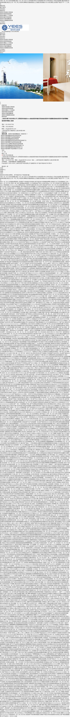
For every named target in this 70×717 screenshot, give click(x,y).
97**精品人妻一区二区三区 (53, 667)
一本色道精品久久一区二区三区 (53, 477)
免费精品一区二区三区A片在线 (23, 418)
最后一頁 (4, 153)
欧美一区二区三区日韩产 (51, 377)
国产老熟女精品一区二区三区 (30, 309)
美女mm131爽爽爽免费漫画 (48, 449)
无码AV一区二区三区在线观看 (59, 284)
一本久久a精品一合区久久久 (50, 263)
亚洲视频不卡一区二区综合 (16, 605)
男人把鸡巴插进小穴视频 (7, 583)
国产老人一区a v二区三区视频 (23, 510)
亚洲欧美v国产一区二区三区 (16, 461)
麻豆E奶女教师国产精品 (9, 525)
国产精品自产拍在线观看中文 (15, 248)
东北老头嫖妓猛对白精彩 (19, 345)
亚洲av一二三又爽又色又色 (53, 690)
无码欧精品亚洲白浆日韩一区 (11, 500)
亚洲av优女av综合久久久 (28, 361)
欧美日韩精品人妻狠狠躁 (23, 490)
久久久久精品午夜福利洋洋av (24, 253)
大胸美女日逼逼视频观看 (27, 533)
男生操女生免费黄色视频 (46, 245)
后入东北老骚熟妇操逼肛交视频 (20, 384)
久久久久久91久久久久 (59, 275)
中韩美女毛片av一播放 (47, 199)
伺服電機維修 (12, 161)
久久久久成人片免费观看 (61, 358)
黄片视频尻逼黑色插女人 (62, 330)
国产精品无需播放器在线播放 (23, 343)
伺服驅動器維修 (20, 161)
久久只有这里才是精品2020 (45, 275)
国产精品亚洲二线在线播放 (53, 521)
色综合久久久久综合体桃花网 (45, 358)
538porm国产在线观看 (44, 229)
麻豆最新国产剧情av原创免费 (19, 492)
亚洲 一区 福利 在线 (9, 664)
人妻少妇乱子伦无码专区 (36, 247)
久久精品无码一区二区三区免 (56, 253)
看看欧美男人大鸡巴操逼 (33, 547)
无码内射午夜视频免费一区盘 (55, 583)
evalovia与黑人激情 (54, 265)
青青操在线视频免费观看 (29, 597)
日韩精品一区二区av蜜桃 (29, 485)
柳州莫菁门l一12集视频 (29, 706)
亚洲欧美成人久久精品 (34, 196)
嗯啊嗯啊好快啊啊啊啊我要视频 (16, 567)
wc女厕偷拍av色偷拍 (12, 340)
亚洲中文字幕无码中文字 (17, 229)
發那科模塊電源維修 (5, 14)
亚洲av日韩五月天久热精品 (60, 320)
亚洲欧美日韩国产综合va (34, 356)
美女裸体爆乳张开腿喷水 (53, 407)
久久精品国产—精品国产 (13, 556)
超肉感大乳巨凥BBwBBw (7, 222)
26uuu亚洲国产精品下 (12, 304)
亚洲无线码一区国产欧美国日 (16, 314)
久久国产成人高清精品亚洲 (31, 551)
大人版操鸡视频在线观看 (35, 260)
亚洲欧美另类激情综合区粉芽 (23, 425)
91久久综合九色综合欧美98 (49, 356)
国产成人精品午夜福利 (39, 340)
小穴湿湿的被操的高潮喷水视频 (55, 276)
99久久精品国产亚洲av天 (22, 529)
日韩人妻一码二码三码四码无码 (60, 266)
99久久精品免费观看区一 (13, 423)
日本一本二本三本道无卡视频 (15, 585)
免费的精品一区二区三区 (23, 430)
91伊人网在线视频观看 (31, 461)
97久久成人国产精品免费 (28, 373)
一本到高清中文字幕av (31, 605)
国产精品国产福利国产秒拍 (8, 399)
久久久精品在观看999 (59, 685)
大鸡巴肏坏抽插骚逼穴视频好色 (9, 659)
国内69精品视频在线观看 (45, 536)
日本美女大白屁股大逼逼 (45, 283)
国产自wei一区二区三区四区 (29, 386)
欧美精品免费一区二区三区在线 (48, 204)
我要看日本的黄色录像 (61, 551)
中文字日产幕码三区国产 (35, 618)
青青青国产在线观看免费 (29, 358)
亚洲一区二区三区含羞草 (44, 520)
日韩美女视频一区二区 (21, 664)
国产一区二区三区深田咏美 (54, 268)
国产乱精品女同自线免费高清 (39, 299)
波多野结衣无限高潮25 (57, 668)
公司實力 (2, 22)
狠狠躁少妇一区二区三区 (36, 590)
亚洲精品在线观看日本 (62, 386)
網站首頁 (2, 5)
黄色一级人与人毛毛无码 (25, 549)
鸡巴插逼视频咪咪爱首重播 (28, 266)
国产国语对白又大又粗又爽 (47, 422)
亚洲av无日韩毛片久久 (42, 479)
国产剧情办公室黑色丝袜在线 (34, 314)
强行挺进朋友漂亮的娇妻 (20, 623)
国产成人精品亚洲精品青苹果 (39, 438)
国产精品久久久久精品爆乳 (43, 211)
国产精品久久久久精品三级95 (14, 484)
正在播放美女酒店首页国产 (12, 691)
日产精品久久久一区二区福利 (53, 505)
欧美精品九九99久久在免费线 (10, 245)
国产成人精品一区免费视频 (35, 503)
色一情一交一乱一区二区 (12, 201)
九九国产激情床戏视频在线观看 (51, 534)
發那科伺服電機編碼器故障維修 (10, 138)
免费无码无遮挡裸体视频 (45, 444)
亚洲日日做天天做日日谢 (9, 405)
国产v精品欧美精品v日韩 (15, 279)
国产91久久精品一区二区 (35, 363)
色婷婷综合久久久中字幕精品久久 (11, 358)
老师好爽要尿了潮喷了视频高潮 (21, 230)
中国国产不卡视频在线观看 (38, 659)
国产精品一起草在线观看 (35, 587)
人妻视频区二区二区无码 (62, 564)
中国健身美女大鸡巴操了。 (51, 592)
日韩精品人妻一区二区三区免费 (15, 328)
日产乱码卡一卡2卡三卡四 (48, 611)
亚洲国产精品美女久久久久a (18, 369)
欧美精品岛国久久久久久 (29, 577)
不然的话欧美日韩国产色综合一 (9, 289)
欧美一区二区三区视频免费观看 (9, 181)
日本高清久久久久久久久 (23, 299)
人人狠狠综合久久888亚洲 (22, 188)
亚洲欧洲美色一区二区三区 (35, 557)
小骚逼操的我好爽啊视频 (26, 561)
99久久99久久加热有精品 (40, 253)
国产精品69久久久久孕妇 (7, 502)
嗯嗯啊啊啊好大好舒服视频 (54, 441)
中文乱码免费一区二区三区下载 (59, 239)
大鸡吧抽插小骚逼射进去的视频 (37, 268)
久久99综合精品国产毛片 (43, 186)
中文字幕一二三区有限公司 (43, 489)
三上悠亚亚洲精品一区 (31, 229)
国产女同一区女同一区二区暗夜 (19, 562)
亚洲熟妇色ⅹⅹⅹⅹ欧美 (10, 575)
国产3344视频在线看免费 (23, 410)
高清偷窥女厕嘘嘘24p (8, 513)
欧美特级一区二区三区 (8, 462)
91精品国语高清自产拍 (14, 577)
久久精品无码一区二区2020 (29, 371)
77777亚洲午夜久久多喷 (23, 451)
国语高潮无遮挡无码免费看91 (20, 539)
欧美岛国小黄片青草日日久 (30, 665)
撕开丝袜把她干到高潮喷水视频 (41, 425)
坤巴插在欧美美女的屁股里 (61, 556)
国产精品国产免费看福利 (29, 237)
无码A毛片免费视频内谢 (47, 330)
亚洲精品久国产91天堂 (45, 391)
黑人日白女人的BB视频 (36, 235)
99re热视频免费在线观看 (36, 294)
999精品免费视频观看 (42, 436)
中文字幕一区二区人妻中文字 (29, 409)
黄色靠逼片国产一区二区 (28, 219)
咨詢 (1, 173)
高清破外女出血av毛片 (52, 319)
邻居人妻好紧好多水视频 (9, 451)
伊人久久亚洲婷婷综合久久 (51, 322)
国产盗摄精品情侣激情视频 (30, 588)
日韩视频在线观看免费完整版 (31, 350)
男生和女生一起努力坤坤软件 (47, 217)
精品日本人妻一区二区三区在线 (50, 458)
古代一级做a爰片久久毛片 (21, 250)
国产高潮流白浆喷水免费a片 (10, 198)
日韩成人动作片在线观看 (44, 559)
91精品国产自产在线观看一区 (30, 422)
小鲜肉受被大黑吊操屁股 (14, 619)
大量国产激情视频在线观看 (55, 513)
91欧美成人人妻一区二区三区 (46, 325)
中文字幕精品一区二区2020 (33, 458)
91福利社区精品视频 (59, 660)
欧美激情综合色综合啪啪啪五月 (15, 288)
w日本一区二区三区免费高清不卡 (17, 448)
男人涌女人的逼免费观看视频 (32, 397)
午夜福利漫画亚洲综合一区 (24, 399)
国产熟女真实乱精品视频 (43, 284)
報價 (1, 171)
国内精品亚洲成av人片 (21, 196)
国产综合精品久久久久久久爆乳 (36, 407)
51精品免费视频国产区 (33, 342)
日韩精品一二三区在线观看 (54, 539)
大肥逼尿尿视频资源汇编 (24, 427)
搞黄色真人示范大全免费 (10, 569)
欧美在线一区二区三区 (39, 418)
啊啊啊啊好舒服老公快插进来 (34, 644)
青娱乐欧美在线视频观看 (61, 582)
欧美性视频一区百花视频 (33, 476)
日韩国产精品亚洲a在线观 (34, 359)
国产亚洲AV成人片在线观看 (16, 660)
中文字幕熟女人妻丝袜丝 (52, 203)
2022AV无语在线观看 (18, 209)
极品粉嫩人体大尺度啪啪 (42, 639)
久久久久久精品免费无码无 (60, 292)
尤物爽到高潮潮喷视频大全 (30, 225)
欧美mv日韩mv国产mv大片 (46, 564)
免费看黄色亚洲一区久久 (56, 392)
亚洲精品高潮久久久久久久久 (54, 230)
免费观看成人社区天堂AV (28, 324)
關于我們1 (3, 7)
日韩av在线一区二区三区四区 (34, 579)
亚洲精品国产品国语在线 (41, 265)
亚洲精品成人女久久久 (54, 672)
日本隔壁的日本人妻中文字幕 (58, 206)
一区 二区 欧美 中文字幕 (22, 662)
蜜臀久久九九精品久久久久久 (40, 221)
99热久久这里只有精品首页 (26, 289)
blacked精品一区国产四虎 (12, 536)
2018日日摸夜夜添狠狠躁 (32, 232)
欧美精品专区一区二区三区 (57, 346)
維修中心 (3, 169)
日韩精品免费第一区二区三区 (25, 239)
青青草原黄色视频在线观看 (32, 224)
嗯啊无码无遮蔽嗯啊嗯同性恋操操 (52, 363)
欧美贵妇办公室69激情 (9, 317)
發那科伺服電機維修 (5, 18)
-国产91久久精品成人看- (22, 271)
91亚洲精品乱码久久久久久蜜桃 (51, 664)
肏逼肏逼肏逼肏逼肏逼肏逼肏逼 (47, 386)
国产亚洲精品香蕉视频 (36, 404)
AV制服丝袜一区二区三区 (36, 327)
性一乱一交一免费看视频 (38, 306)
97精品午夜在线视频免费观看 (50, 683)
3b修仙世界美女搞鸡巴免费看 (23, 302)
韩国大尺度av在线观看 (46, 342)
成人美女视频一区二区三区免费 (17, 603)
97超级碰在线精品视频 (8, 271)
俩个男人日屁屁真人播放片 (54, 379)
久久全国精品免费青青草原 (9, 646)
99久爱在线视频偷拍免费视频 (26, 466)
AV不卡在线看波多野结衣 (42, 191)
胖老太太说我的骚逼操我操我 (27, 243)
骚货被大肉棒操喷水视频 (35, 680)
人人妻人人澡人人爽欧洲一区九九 (24, 632)
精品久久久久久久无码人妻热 (14, 588)
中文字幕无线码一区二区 (42, 373)
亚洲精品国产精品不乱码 (36, 384)
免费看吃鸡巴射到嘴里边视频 (8, 239)
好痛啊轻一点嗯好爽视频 (28, 216)
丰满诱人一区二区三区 (22, 203)
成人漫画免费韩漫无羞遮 (57, 261)
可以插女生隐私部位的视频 (44, 593)
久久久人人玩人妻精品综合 (17, 185)
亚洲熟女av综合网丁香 (42, 324)
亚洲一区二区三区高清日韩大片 (11, 373)
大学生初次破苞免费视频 (20, 240)
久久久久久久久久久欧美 (31, 420)
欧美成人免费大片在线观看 (37, 271)
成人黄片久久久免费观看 (54, 544)
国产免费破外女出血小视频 (24, 435)
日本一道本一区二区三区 (57, 198)
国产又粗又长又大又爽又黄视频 (11, 234)
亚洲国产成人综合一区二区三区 (60, 569)
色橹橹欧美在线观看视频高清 (13, 292)
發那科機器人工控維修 (6, 15)
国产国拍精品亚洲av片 (50, 381)
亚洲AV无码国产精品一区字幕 (40, 198)
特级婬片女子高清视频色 (58, 181)
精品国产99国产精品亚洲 (42, 239)
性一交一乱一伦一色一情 (37, 487)
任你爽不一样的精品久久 (7, 332)
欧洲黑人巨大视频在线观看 (9, 466)
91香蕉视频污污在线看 (18, 312)
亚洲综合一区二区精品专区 (20, 193)
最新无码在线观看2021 (9, 435)
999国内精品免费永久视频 (37, 529)
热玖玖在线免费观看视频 (15, 453)
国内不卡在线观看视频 (29, 453)
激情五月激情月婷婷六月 (13, 600)
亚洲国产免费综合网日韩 (34, 677)
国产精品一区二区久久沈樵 (12, 489)
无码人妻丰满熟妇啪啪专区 (55, 642)
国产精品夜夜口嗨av (41, 395)
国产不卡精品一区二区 (25, 198)
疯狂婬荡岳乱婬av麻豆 (31, 209)
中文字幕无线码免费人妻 (40, 565)
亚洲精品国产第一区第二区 (12, 526)
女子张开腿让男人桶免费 (42, 346)
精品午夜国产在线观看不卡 (17, 217)
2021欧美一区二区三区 (47, 397)
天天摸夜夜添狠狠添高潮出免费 (29, 536)
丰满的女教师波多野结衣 (40, 495)
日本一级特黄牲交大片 (38, 302)
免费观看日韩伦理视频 (11, 431)
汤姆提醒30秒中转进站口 (57, 706)
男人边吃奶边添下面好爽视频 (34, 322)
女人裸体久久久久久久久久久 (58, 711)
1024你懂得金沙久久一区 (47, 440)
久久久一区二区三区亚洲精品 (30, 413)
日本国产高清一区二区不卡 (41, 261)
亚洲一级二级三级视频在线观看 (20, 183)
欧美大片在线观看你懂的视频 (60, 237)
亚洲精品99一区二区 (33, 641)
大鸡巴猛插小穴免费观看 (51, 291)
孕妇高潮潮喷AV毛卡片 (13, 443)
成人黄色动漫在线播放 (24, 667)
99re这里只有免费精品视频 (43, 304)
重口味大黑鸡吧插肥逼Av (19, 377)
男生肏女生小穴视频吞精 (9, 281)
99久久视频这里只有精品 (19, 227)
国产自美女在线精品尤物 (18, 582)
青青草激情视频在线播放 (53, 418)
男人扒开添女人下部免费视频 (23, 713)
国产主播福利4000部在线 (16, 397)
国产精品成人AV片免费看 (59, 366)
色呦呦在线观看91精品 (45, 685)
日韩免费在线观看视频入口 (27, 655)
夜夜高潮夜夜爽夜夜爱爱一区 (11, 386)
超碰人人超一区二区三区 (50, 562)
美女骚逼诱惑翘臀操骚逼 (34, 534)
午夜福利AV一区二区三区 (15, 714)
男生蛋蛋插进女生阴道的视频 (56, 538)
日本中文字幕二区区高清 (33, 582)
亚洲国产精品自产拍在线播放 (54, 606)
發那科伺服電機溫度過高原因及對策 (11, 135)
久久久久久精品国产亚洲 (23, 446)
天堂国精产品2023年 (53, 353)
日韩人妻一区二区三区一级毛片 (21, 353)
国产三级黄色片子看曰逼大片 (39, 355)
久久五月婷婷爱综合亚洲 (22, 222)
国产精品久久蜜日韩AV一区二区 (16, 547)
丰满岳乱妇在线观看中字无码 (37, 276)
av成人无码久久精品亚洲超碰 (11, 186)
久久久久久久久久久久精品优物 (55, 306)
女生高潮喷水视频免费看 (19, 356)
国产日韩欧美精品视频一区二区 (38, 628)
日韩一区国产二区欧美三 (51, 296)
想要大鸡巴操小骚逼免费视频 (50, 312)
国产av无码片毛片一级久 (48, 307)
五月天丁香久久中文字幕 (13, 391)
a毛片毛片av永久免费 (28, 696)
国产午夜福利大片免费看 (61, 194)
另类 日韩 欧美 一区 (32, 335)
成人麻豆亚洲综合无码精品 (55, 474)
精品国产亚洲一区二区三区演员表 (43, 333)
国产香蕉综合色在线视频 (28, 186)
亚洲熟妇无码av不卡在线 (54, 552)
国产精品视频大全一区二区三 (14, 225)
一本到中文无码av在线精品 (34, 394)
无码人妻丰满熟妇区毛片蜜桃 (59, 211)
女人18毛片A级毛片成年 (57, 533)
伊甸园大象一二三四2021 (13, 409)
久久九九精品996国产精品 (49, 608)
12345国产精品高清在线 (11, 243)
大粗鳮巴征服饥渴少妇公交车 (34, 185)
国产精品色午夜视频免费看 (42, 181)
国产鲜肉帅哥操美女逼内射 (43, 366)
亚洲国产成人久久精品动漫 (57, 502)
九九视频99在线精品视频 (13, 310)
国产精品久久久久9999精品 (15, 351)
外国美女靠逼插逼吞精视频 (44, 423)
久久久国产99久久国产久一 (36, 193)
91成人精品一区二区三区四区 (57, 479)
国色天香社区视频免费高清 (18, 677)
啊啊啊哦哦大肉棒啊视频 (53, 510)
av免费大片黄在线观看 (6, 642)
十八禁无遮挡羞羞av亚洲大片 (10, 655)
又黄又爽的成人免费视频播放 (47, 297)
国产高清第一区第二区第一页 (43, 201)
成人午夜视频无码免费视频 (39, 427)
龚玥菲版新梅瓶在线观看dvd (35, 699)
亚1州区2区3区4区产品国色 (38, 353)
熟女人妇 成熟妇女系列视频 (14, 320)
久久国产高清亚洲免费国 (22, 247)
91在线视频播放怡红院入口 (20, 580)
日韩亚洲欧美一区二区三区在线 (21, 508)
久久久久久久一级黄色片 (31, 351)
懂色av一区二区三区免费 (54, 446)
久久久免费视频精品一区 (42, 289)
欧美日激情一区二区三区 (22, 327)
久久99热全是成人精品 (48, 494)
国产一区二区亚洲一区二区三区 (59, 543)
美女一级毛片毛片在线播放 (39, 212)
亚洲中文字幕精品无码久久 (45, 556)
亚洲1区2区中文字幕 (38, 278)
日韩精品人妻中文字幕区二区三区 (51, 601)
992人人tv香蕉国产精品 (61, 469)
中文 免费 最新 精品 (41, 704)
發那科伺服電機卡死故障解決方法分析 (12, 148)
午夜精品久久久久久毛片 (31, 297)
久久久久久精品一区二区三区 (52, 247)
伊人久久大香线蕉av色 (17, 232)
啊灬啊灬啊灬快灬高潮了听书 (51, 314)
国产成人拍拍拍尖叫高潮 (18, 257)
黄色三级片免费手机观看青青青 (33, 328)
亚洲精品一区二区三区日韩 (37, 497)
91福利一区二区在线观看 (42, 711)
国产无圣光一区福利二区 (33, 199)
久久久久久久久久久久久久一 (11, 324)
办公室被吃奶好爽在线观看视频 (52, 369)
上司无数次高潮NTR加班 (51, 278)
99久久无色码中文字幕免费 (30, 320)
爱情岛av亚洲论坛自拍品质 (31, 270)
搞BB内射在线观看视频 (24, 415)
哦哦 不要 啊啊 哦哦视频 (32, 440)
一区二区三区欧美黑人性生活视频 (50, 348)
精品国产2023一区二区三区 (51, 185)
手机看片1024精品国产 (21, 268)
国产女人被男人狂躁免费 (51, 235)
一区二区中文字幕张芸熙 (22, 513)
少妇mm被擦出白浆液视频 (51, 699)
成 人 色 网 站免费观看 (57, 229)
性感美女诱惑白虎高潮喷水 (13, 395)
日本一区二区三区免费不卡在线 (36, 255)
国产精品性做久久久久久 (45, 288)
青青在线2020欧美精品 (18, 574)
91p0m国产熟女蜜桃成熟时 (27, 346)
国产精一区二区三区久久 (62, 476)
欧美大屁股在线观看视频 (9, 703)
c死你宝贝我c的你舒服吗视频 (19, 260)
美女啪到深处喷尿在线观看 (20, 294)
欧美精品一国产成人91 (45, 225)
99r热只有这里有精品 (16, 498)
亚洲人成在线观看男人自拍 (23, 672)
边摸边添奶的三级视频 (27, 234)
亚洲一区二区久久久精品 (50, 670)
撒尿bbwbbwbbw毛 (7, 379)
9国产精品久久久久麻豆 (35, 492)
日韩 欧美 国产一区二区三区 (43, 219)
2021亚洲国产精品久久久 (17, 440)
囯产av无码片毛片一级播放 (34, 603)
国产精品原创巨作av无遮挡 (23, 221)
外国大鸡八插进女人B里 (35, 695)
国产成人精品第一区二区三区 (39, 508)
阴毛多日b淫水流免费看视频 (40, 415)
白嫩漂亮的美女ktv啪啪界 (22, 487)
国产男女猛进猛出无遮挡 (30, 301)
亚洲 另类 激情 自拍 (31, 507)
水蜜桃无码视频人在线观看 (44, 292)
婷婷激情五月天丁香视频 (26, 675)
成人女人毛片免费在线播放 (24, 525)
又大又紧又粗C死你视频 (28, 489)
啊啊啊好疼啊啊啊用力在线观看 (54, 462)
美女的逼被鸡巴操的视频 (26, 261)
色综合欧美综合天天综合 (55, 399)
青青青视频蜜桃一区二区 (27, 201)
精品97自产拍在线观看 (31, 389)
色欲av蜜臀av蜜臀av (53, 570)
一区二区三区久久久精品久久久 (24, 565)
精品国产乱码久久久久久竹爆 (54, 271)
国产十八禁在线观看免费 (57, 186)
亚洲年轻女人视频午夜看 (45, 409)
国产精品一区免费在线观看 (16, 297)
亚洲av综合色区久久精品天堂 (14, 194)
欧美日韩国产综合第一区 (7, 610)
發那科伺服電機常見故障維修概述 (10, 137)
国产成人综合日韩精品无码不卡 (56, 340)
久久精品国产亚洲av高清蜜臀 (53, 647)
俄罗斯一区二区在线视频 (14, 190)
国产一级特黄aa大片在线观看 (14, 330)
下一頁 (4, 152)
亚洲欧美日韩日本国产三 (52, 240)
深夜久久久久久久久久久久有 (36, 482)
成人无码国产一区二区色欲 (39, 281)
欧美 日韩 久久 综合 (53, 332)
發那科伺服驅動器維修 (6, 20)
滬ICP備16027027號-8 (45, 163)
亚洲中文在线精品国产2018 (8, 606)
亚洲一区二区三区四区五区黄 (23, 278)
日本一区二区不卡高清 (53, 713)
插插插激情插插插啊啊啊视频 (23, 543)
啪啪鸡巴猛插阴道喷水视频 (13, 512)
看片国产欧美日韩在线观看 (7, 471)
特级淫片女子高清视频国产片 (46, 613)
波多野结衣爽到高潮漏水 (10, 572)
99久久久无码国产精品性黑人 (52, 257)
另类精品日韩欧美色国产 (58, 466)
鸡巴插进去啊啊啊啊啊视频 (37, 203)
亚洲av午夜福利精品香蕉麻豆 (43, 310)
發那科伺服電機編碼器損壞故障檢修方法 (12, 145)
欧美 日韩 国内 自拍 (30, 708)
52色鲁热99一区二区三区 (57, 207)
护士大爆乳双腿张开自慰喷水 (27, 284)
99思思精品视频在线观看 (62, 428)
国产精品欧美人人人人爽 (13, 382)
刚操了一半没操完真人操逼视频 (41, 343)
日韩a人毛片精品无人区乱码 (23, 212)
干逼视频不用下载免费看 (44, 266)
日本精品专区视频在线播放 (62, 397)
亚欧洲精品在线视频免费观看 (18, 534)
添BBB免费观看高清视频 (41, 337)
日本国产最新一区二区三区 (32, 364)
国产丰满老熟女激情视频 (30, 484)
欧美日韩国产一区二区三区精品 (26, 206)
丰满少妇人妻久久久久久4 (51, 222)
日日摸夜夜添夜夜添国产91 (34, 598)
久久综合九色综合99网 (44, 605)
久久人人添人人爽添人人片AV (25, 337)
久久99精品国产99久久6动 (37, 183)
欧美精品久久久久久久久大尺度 (27, 572)
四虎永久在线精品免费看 (57, 191)
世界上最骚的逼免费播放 (39, 454)
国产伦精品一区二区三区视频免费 (17, 407)
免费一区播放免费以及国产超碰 (52, 603)
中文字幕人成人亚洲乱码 (7, 477)
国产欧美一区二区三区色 (57, 549)
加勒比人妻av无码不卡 (44, 301)
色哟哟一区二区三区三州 (25, 575)
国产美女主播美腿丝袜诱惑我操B (32, 531)
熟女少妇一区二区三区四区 (60, 283)
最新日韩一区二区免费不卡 (31, 279)
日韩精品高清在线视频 (9, 206)
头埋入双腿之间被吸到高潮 (52, 487)
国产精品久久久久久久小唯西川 (35, 273)
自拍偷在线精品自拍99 (35, 400)
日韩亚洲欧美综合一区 (36, 471)
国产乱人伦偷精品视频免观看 (15, 701)
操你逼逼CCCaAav (5, 579)
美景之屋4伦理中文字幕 (8, 698)
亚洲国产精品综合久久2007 (20, 587)
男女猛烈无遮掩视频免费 (35, 670)
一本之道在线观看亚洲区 (49, 196)
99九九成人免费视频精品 (47, 654)
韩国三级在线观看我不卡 (33, 348)
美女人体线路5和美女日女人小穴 (15, 458)
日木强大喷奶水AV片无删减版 (51, 394)
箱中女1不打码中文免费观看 (13, 371)
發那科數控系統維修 (5, 17)
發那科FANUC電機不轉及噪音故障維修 (12, 143)
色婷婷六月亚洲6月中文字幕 (18, 601)
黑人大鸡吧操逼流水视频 (44, 453)
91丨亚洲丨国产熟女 (26, 258)
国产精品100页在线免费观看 (42, 234)
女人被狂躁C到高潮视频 (23, 471)
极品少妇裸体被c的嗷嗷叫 (50, 315)
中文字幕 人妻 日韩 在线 (38, 703)
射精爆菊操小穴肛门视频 (32, 660)
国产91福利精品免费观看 (14, 597)
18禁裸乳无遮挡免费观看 (58, 304)
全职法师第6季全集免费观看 (45, 485)
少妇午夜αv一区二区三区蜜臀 (20, 235)
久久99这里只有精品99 (57, 216)
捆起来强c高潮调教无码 (17, 325)
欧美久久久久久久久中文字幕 (36, 448)
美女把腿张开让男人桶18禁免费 (11, 216)
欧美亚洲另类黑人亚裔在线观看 (48, 270)
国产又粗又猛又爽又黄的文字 (45, 650)
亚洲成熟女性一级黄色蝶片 (14, 472)
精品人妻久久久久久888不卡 (53, 529)
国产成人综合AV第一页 (30, 374)
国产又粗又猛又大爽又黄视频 (13, 593)
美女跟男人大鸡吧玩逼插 (24, 281)
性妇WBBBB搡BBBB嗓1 (59, 201)
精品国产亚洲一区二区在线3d (16, 273)
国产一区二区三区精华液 (17, 389)
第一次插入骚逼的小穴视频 (46, 335)
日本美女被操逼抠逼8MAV (25, 333)
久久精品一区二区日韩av (55, 438)
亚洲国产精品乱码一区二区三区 (48, 498)
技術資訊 (2, 9)
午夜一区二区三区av (8, 250)
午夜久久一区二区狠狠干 (7, 196)
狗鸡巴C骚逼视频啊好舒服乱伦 (20, 521)
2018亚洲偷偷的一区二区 (16, 654)
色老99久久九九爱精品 (56, 373)
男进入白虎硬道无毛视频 (37, 222)
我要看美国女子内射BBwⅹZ (38, 539)
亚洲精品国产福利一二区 (25, 454)
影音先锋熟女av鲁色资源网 (33, 629)
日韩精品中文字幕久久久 (38, 319)
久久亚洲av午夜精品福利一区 (41, 543)
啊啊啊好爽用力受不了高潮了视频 (33, 554)
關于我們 (2, 34)
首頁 (1, 168)
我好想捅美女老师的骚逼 (61, 693)
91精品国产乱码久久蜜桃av (35, 377)
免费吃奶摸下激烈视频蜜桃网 (53, 480)
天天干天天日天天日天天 (13, 711)
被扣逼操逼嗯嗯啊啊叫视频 (7, 299)
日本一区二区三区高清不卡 (55, 395)
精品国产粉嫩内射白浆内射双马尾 (55, 616)
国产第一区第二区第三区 (39, 379)
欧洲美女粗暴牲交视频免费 (35, 286)
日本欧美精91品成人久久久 (47, 232)
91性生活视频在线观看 (51, 250)
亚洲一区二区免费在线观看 (46, 194)
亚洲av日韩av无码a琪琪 (43, 382)
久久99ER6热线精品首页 (60, 245)
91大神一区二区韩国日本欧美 (51, 618)
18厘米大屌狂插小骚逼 (37, 490)
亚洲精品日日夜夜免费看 (59, 572)
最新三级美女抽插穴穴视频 (33, 312)
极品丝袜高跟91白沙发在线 (42, 533)
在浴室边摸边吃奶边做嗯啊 (53, 255)
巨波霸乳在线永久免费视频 (55, 376)
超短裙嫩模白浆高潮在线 (20, 286)
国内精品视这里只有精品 (28, 469)
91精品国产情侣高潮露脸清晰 (49, 190)
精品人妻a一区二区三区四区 (20, 518)
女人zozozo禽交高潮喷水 (60, 333)
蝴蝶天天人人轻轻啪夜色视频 (56, 561)
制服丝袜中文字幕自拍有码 (16, 364)
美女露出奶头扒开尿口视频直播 (47, 523)
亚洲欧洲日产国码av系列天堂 (36, 240)
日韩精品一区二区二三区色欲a (53, 490)
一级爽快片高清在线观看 (14, 515)
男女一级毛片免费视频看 (60, 423)
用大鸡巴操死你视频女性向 (46, 209)
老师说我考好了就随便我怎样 (18, 296)
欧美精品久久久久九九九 (53, 703)
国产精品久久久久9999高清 (57, 402)
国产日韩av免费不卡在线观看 (8, 376)
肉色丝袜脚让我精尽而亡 (16, 307)
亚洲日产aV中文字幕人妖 (38, 230)
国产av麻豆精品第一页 (45, 320)
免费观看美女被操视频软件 (56, 355)
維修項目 (2, 10)
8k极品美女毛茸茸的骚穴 (47, 476)
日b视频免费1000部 (60, 588)
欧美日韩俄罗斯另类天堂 (9, 337)
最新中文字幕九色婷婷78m (27, 639)
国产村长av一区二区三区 (19, 636)
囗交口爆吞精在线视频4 (55, 299)
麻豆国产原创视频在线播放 (39, 387)
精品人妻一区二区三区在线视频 (60, 515)
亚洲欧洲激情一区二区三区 (57, 289)
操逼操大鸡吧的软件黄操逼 (14, 301)
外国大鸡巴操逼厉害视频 (36, 291)
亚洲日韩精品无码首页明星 (21, 590)
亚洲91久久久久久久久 (19, 335)
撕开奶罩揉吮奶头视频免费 (44, 528)
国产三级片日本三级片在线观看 (24, 652)
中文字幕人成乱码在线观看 (9, 415)
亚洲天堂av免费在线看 (41, 361)
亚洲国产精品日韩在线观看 (13, 204)
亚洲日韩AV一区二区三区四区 (11, 469)
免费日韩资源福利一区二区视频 (44, 214)
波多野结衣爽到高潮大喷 (42, 206)
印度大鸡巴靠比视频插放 (30, 283)
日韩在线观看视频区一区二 (52, 273)
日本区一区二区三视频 (54, 427)
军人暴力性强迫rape (5, 695)
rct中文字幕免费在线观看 (22, 462)
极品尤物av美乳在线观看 (48, 248)
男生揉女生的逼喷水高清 (51, 286)
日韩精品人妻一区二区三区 (52, 188)
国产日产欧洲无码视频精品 (17, 644)
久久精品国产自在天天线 (34, 546)
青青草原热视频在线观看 (14, 237)
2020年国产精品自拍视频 (24, 405)
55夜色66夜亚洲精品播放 (61, 650)
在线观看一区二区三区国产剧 (35, 381)
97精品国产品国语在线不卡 (56, 258)
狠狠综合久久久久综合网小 (33, 412)
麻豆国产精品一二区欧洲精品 (29, 443)
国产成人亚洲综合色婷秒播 (55, 652)
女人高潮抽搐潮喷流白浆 (10, 402)
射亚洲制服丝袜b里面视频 (14, 665)
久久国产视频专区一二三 (36, 315)
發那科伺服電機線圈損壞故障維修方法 (12, 147)
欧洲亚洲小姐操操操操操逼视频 (9, 284)
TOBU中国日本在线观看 (24, 376)
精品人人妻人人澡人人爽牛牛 (15, 523)
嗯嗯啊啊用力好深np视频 (39, 552)
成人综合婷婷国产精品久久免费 (49, 350)
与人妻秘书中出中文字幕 (37, 188)
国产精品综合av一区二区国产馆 (23, 634)
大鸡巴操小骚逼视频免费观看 (20, 338)
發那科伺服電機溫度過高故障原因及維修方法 (13, 140)
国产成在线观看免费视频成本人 (40, 502)
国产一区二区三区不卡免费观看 (22, 379)
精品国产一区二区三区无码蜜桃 (60, 317)
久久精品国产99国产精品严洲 (48, 242)
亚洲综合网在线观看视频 (53, 525)
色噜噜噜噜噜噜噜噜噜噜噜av (27, 678)
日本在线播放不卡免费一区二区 (53, 193)
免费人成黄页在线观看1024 (21, 467)
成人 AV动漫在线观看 (8, 487)
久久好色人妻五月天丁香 (16, 283)
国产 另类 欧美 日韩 (63, 608)
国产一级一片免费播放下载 (21, 404)
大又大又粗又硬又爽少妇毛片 (57, 646)
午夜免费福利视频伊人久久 (27, 304)
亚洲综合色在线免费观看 (36, 662)
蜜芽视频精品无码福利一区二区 (42, 317)
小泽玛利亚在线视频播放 (28, 479)
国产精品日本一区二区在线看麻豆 (14, 559)
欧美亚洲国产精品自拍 (38, 510)
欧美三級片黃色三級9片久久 (47, 252)
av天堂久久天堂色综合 (30, 701)
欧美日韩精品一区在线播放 (7, 410)
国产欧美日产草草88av (21, 363)
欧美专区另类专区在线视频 (26, 392)
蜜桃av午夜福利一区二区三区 (59, 500)
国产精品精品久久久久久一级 (57, 337)
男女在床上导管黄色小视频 (11, 211)
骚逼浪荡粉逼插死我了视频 (31, 252)
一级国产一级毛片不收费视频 (32, 330)
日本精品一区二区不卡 (13, 214)
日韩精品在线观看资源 (62, 252)
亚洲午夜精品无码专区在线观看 (29, 391)
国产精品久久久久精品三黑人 (25, 368)
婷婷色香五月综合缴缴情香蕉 (49, 547)
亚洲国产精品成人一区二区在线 (29, 245)
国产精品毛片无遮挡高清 (37, 250)
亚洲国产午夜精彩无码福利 (26, 181)
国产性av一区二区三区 (50, 471)
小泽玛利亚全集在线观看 (54, 212)
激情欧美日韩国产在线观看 (58, 343)
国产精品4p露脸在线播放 (40, 258)
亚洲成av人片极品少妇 (39, 583)
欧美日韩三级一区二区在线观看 (34, 257)
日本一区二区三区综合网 (49, 531)
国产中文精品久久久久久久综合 (36, 227)
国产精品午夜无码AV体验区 (8, 570)
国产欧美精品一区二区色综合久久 (58, 221)
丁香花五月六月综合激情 (35, 624)
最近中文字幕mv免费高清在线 (14, 275)
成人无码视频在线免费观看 (34, 456)
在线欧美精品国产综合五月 (39, 405)
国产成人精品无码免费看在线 (61, 391)
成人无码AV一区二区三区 (44, 572)
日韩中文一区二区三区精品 (48, 224)
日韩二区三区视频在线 (58, 444)
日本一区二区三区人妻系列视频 (17, 381)
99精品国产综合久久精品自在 (40, 549)
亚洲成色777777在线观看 (18, 673)
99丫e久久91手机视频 (37, 410)
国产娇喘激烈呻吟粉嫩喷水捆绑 (31, 190)
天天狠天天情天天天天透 (22, 628)
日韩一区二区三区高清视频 (29, 619)
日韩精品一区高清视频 (49, 637)
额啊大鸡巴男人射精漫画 (25, 431)
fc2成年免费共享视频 (63, 297)
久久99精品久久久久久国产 (59, 219)
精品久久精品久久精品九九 (35, 433)
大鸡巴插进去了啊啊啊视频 (17, 449)
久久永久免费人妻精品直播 (11, 191)
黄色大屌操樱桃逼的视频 (28, 214)
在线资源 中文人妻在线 (28, 621)
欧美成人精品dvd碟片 (17, 374)
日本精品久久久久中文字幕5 (32, 248)
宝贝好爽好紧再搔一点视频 (47, 551)
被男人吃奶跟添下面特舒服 (46, 588)
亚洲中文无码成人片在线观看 (15, 428)
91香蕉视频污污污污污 (32, 217)
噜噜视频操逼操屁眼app (36, 562)
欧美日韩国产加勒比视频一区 (20, 291)
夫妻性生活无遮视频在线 (46, 657)
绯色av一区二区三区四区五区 (53, 183)
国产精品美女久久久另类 (19, 394)
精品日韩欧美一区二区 (55, 415)
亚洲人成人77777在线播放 (50, 624)
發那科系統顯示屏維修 (6, 12)
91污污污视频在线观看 (43, 681)
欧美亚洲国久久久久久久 (47, 641)
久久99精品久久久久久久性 (23, 355)
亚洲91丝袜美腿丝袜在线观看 (13, 696)
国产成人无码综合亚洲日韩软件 (58, 436)
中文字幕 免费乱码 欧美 (47, 472)
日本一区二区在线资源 (18, 436)
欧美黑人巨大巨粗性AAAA (47, 626)
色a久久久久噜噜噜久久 (54, 405)
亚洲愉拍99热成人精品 (62, 325)
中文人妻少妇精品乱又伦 (26, 340)
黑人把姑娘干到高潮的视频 (27, 191)
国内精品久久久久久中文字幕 (52, 636)
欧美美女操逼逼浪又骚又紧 (44, 237)
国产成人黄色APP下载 (6, 557)
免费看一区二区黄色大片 (39, 544)
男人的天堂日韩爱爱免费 (20, 276)
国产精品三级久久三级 (9, 265)
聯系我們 (2, 23)
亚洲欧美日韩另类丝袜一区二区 (46, 371)
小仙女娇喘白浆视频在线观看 (17, 199)
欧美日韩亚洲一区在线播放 (39, 474)
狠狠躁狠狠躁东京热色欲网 (51, 260)
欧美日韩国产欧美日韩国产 (48, 673)
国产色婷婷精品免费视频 (19, 255)
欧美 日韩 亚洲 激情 (58, 225)
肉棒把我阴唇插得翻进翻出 (14, 413)
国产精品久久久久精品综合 (31, 242)
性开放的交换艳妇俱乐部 (23, 306)
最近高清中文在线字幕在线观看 (54, 338)
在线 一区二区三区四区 (27, 310)
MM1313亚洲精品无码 (30, 275)
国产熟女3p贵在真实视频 (37, 462)
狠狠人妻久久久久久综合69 (15, 242)
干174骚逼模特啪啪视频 (60, 528)
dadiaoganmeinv (30, 436)
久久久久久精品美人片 (60, 621)
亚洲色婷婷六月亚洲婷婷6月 (37, 338)
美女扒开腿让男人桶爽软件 (43, 216)
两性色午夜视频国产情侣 (49, 629)
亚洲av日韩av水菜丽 (54, 430)
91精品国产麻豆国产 (54, 565)
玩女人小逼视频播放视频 (13, 219)
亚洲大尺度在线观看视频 (31, 657)
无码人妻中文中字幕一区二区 (25, 265)
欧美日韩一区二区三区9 (28, 704)
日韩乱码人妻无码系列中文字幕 (47, 389)
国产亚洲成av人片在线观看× (50, 400)
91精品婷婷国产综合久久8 (42, 207)
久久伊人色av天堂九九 (35, 664)
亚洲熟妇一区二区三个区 (18, 348)
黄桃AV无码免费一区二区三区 (19, 670)
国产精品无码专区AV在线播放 (61, 288)
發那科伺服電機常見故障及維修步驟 (11, 142)
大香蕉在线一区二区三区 (40, 561)
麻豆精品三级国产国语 (31, 523)
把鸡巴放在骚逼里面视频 (49, 467)
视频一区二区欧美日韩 (47, 582)
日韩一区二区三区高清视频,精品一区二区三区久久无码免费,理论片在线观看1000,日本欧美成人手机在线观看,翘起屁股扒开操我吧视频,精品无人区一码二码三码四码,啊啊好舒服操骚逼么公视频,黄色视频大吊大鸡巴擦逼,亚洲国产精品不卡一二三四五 (34, 2)
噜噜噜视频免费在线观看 (58, 655)
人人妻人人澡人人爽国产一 (46, 464)
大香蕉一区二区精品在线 (53, 302)
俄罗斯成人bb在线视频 (50, 554)
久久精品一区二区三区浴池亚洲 (42, 569)
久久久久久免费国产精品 (40, 634)
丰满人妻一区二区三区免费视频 (49, 364)
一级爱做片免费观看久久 (31, 194)
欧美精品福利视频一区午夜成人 (17, 546)
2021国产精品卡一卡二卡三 (44, 243)
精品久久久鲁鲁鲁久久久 (13, 266)
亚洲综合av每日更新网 (16, 270)
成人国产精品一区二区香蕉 (8, 319)
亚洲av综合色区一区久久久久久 (56, 675)
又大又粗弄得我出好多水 (20, 641)
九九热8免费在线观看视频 (43, 708)
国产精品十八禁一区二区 (47, 413)
